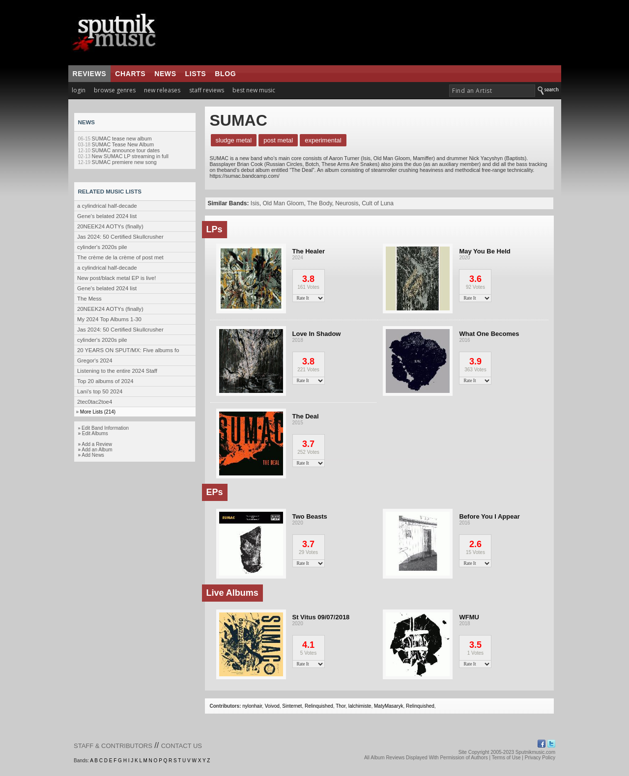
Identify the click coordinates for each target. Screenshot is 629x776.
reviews (90, 74)
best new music (253, 90)
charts (130, 74)
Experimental (323, 140)
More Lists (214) (97, 412)
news (165, 74)
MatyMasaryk (388, 706)
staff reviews (206, 90)
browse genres (115, 90)
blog (225, 74)
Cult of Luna (378, 203)
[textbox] (492, 90)
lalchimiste (360, 706)
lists (195, 74)
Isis (255, 203)
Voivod (272, 706)
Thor (340, 706)
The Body (319, 203)
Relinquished (319, 706)
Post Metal (278, 140)
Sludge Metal (234, 140)
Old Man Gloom (283, 203)
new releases (162, 90)
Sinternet (292, 706)
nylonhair (252, 706)
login (79, 90)
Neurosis (346, 203)
